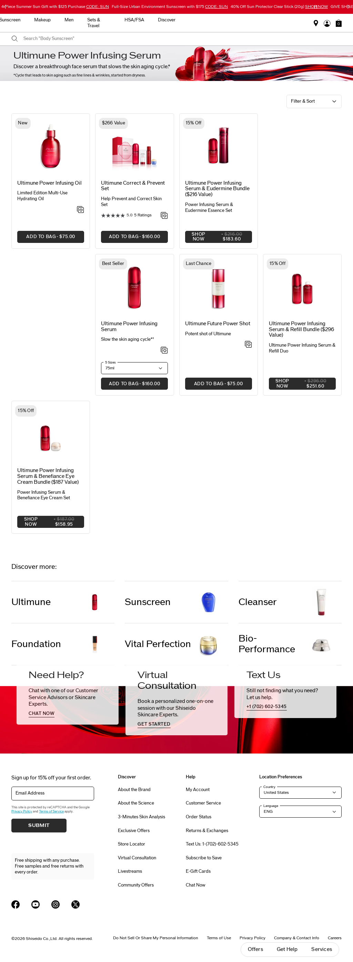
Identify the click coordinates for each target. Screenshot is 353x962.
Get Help (287, 949)
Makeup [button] (180, 20)
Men (206, 20)
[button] (339, 23)
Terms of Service (51, 811)
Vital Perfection (158, 644)
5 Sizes (110, 362)
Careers (335, 938)
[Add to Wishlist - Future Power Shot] (248, 345)
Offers (255, 949)
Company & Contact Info (296, 938)
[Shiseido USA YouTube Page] (35, 904)
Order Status (198, 817)
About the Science (136, 803)
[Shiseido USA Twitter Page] (75, 904)
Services (321, 949)
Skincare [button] (114, 20)
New (87, 20)
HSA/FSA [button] (272, 20)
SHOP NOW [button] (218, 237)
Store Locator (131, 844)
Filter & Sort (303, 101)
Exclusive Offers (134, 830)
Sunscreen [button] (147, 20)
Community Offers (136, 885)
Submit (39, 825)
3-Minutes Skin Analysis (141, 817)
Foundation (36, 644)
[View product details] (50, 147)
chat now (41, 713)
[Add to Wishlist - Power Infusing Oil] (80, 210)
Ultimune (31, 602)
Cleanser (258, 602)
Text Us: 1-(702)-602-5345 (212, 844)
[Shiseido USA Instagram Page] (55, 904)
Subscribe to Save (204, 858)
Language (270, 806)
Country (269, 787)
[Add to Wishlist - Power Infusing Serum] (164, 351)
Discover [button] (304, 20)
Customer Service (203, 803)
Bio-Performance (267, 644)
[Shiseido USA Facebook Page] (15, 904)
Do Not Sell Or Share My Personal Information (155, 938)
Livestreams (130, 871)
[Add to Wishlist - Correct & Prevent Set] (164, 216)
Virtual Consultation (137, 858)
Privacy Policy (21, 811)
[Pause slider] (316, 7)
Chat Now (195, 885)
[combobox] (182, 38)
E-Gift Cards (198, 871)
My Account (198, 789)
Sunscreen (148, 602)
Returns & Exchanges (207, 830)
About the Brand (134, 789)
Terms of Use (219, 938)
